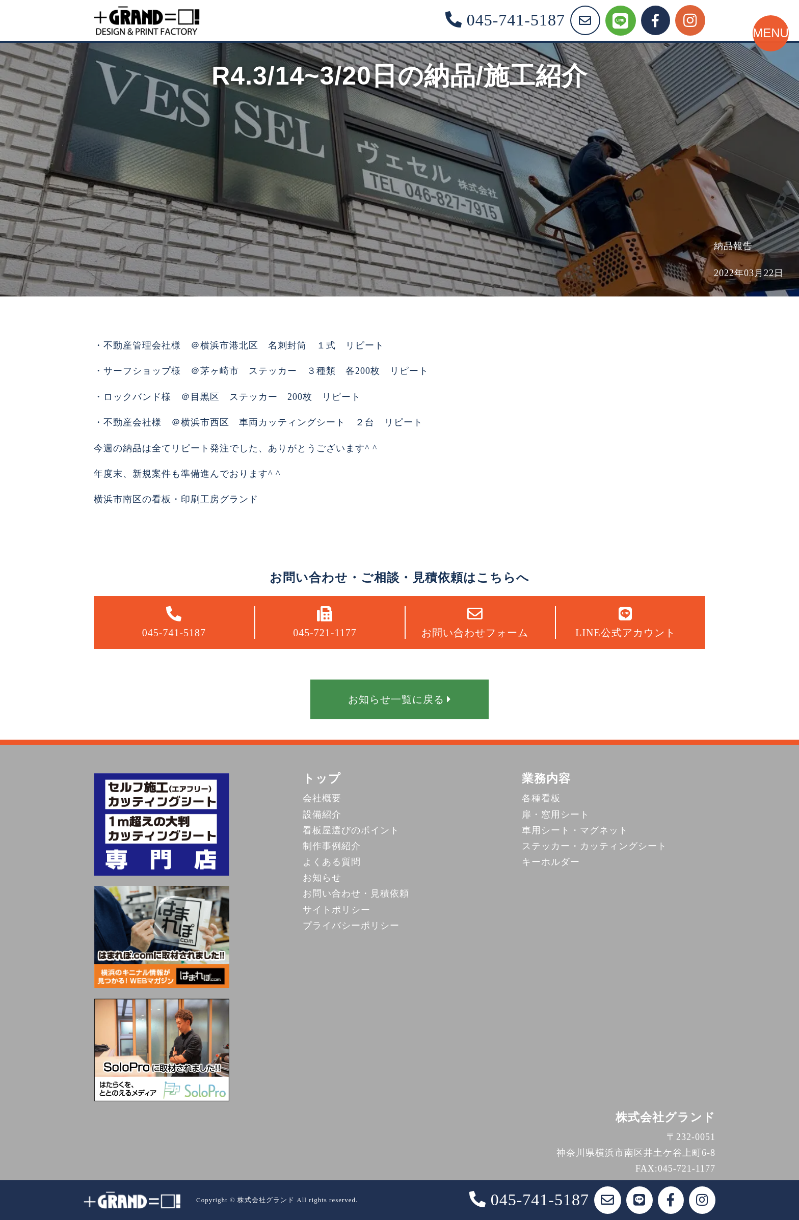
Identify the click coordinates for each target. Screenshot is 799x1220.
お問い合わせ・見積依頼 (356, 893)
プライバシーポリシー (351, 925)
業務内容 (546, 778)
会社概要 (322, 798)
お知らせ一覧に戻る (399, 699)
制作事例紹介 (332, 846)
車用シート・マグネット (575, 830)
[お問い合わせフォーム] (585, 20)
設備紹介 (322, 814)
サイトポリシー (336, 910)
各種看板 (541, 798)
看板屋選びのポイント (351, 830)
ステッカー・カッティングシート (594, 846)
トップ (322, 778)
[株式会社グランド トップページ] (147, 20)
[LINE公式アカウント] (620, 21)
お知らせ (322, 878)
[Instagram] (690, 20)
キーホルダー (551, 862)
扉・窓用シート (556, 814)
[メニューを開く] (761, 79)
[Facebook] (655, 20)
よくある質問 (332, 862)
